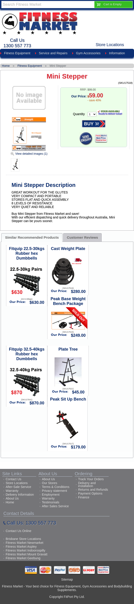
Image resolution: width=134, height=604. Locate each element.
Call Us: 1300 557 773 (31, 523)
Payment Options (90, 493)
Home (10, 502)
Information (117, 53)
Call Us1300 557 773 (17, 43)
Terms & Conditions (55, 487)
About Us (12, 498)
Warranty (12, 491)
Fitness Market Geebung (23, 558)
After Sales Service (55, 506)
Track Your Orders (91, 479)
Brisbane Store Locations (23, 539)
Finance (83, 497)
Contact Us (13, 479)
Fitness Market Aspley (21, 546)
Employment (51, 494)
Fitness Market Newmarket (24, 543)
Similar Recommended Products (32, 237)
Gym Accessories (88, 53)
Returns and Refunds (93, 489)
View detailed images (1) (31, 153)
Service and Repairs (53, 53)
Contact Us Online (18, 531)
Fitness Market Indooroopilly (25, 550)
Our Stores (49, 483)
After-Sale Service (18, 487)
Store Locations (110, 44)
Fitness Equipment (17, 53)
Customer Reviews (82, 237)
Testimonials (50, 502)
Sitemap (67, 579)
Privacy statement (54, 491)
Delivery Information (20, 494)
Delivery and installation (87, 484)
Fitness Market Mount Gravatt (26, 554)
